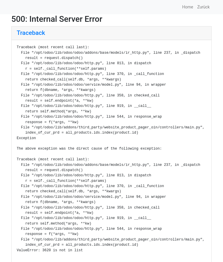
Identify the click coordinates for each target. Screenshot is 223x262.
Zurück (203, 7)
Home (187, 7)
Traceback (31, 32)
